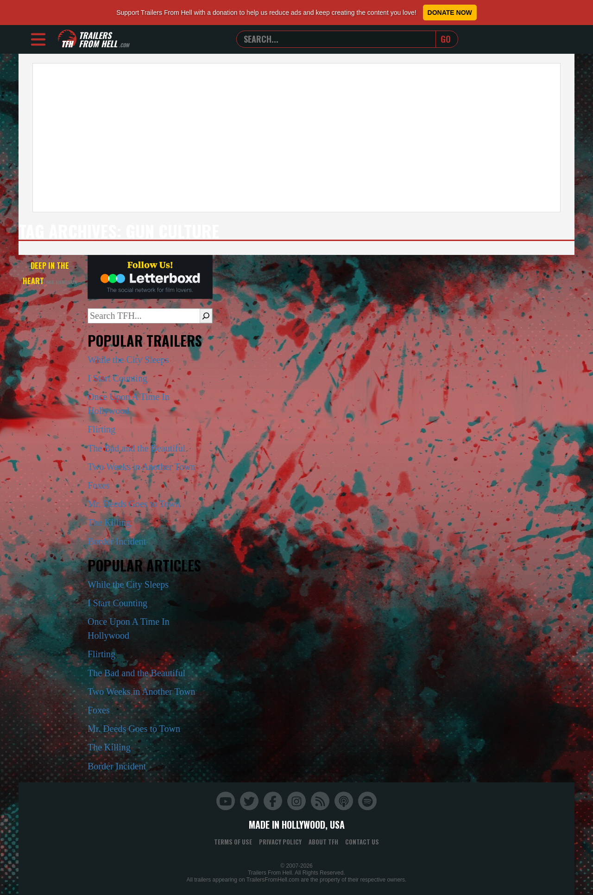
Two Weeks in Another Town (142, 467)
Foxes (99, 485)
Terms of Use (233, 841)
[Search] (206, 316)
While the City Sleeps (128, 360)
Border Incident (117, 541)
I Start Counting (117, 378)
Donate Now (450, 12)
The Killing (109, 522)
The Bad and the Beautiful (136, 448)
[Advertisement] (296, 138)
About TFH (323, 841)
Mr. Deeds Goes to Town (134, 504)
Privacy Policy (280, 841)
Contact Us (362, 841)
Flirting (101, 429)
